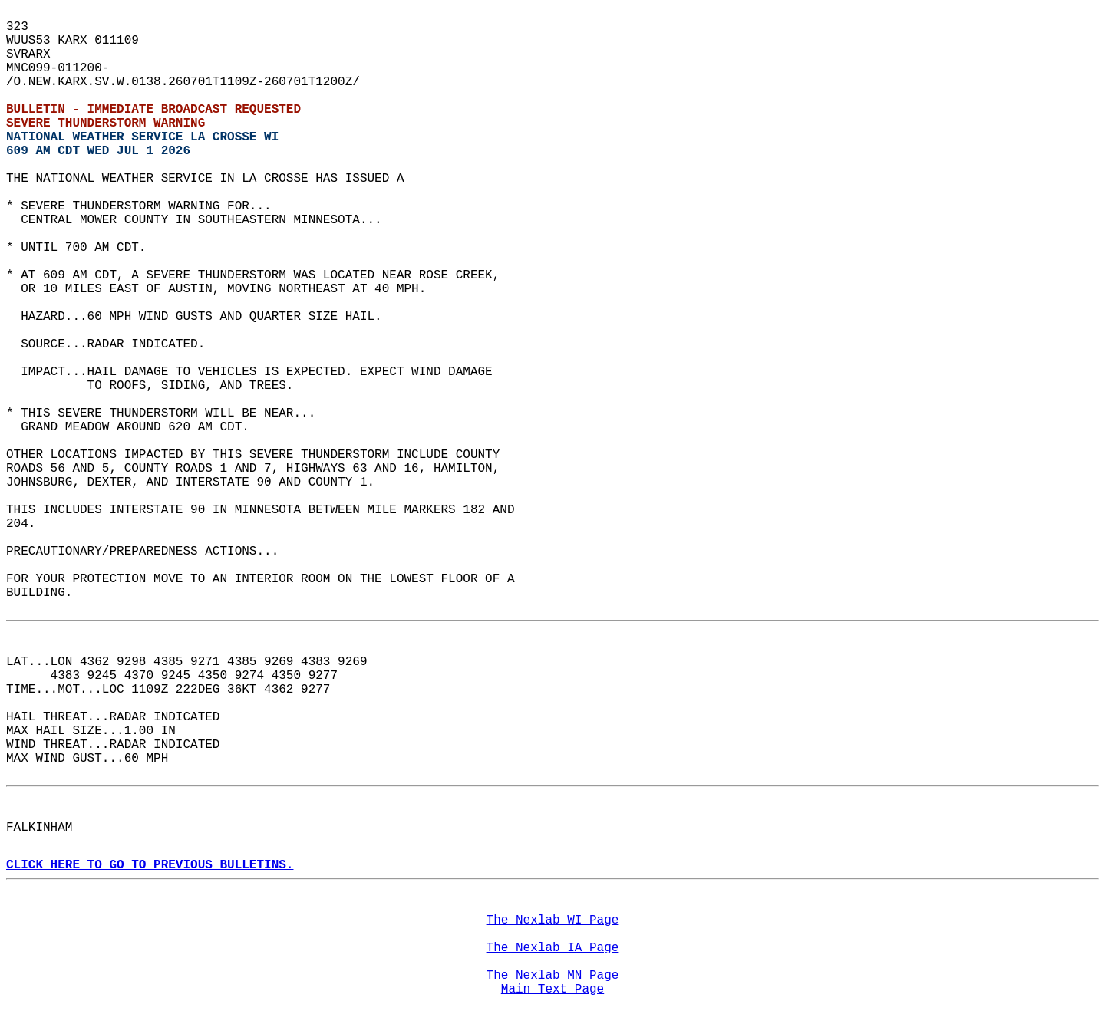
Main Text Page (552, 989)
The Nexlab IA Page (553, 948)
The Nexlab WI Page (553, 920)
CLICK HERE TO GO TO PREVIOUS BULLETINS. (149, 865)
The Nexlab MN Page (553, 976)
